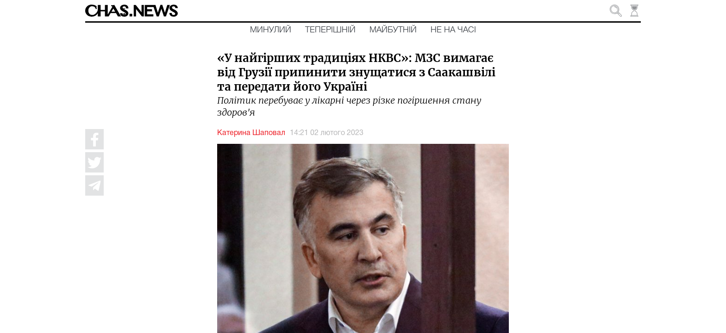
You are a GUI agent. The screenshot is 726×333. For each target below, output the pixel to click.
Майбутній (393, 30)
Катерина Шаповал (251, 133)
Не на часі (453, 30)
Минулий (270, 30)
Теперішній (330, 30)
